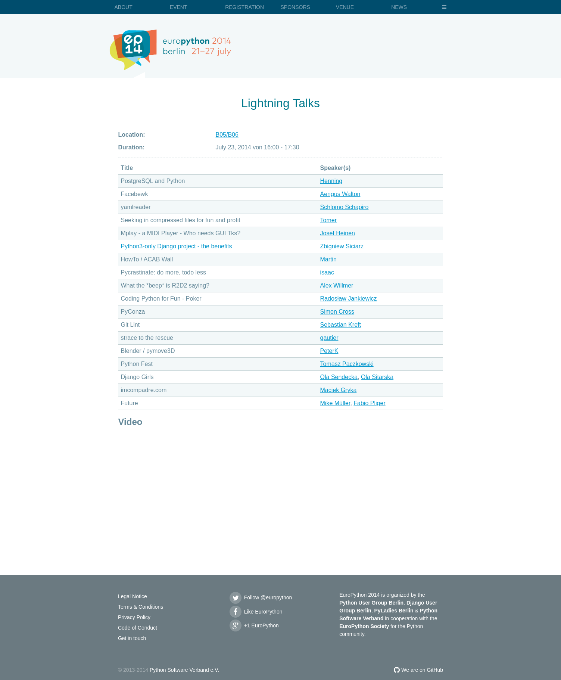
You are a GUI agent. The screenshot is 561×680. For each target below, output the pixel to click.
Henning (331, 181)
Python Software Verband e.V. (184, 670)
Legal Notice (132, 596)
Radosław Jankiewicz (348, 298)
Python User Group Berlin (371, 603)
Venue (345, 7)
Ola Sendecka (339, 377)
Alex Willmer (336, 285)
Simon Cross (337, 311)
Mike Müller (335, 403)
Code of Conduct (137, 628)
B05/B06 (227, 134)
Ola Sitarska (377, 377)
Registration (244, 7)
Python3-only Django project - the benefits (176, 246)
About (124, 7)
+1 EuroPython (254, 625)
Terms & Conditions (140, 607)
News (399, 7)
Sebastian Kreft (340, 325)
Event (178, 7)
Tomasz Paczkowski (347, 364)
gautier (329, 338)
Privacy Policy (134, 617)
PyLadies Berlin (394, 611)
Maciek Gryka (338, 390)
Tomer (328, 220)
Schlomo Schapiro (344, 207)
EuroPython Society (364, 626)
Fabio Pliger (369, 403)
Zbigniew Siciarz (342, 246)
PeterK (329, 351)
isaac (327, 272)
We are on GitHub (418, 670)
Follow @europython (260, 597)
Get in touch (132, 638)
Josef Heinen (337, 233)
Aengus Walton (340, 194)
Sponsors (295, 7)
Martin (328, 259)
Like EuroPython (256, 612)
